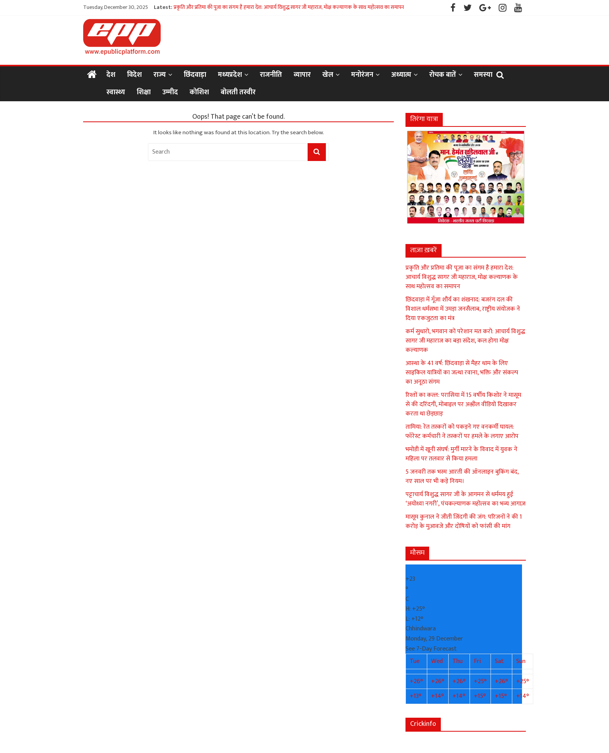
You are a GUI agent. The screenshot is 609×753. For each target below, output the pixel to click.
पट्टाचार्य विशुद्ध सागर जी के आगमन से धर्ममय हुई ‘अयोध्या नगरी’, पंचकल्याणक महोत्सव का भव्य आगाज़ (465, 499)
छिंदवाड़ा (195, 75)
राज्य (159, 75)
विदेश (134, 75)
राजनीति (271, 75)
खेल (327, 75)
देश (110, 75)
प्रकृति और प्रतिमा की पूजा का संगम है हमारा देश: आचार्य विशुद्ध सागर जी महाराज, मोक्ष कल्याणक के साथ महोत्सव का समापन (289, 7)
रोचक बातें (442, 75)
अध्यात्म (401, 75)
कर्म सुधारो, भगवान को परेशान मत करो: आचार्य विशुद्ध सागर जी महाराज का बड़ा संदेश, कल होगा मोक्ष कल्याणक (465, 340)
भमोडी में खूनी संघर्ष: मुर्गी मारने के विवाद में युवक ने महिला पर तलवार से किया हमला (461, 454)
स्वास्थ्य (115, 92)
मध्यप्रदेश (230, 75)
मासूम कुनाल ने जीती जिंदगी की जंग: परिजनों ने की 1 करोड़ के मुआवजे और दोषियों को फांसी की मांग (463, 521)
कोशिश (199, 92)
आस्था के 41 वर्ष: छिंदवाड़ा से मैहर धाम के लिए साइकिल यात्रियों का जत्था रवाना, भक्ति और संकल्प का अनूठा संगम (461, 372)
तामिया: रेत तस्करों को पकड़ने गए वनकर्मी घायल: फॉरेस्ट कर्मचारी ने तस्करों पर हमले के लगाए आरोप (462, 431)
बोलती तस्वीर (238, 92)
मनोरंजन (362, 75)
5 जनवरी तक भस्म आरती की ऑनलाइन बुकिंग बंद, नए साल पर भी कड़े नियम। (462, 476)
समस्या (483, 75)
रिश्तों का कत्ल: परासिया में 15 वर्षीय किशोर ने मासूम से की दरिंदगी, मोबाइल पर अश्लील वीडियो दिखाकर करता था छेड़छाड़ (463, 404)
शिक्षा (144, 92)
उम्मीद (170, 92)
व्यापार (302, 75)
